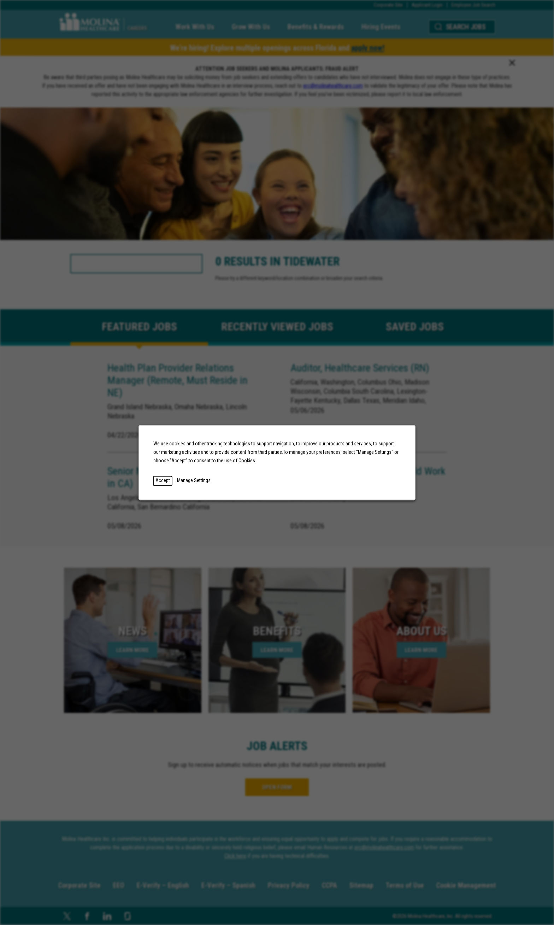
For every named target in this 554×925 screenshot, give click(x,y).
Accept (162, 480)
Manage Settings (194, 480)
